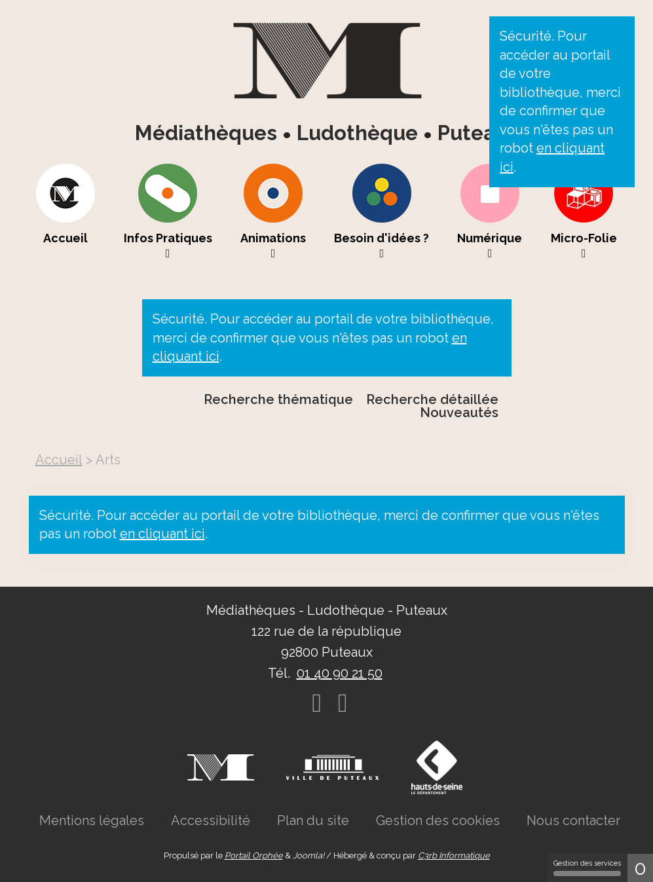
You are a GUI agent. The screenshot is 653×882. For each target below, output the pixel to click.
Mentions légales (91, 820)
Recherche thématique (278, 399)
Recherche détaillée (432, 399)
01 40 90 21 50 (339, 673)
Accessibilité (210, 820)
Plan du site (313, 820)
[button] (167, 211)
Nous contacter (573, 820)
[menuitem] (66, 211)
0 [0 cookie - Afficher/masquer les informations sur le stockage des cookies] (640, 867)
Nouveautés (459, 412)
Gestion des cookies (438, 820)
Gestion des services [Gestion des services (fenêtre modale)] (587, 867)
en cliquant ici (162, 534)
